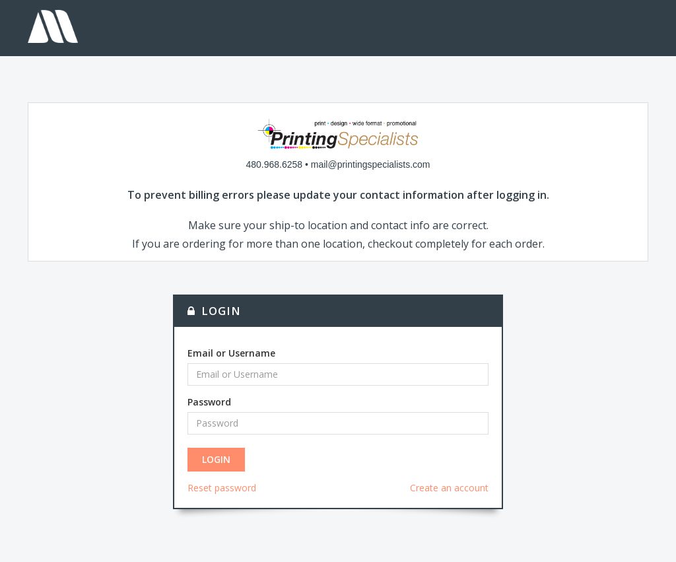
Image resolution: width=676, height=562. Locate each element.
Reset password (221, 487)
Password (209, 402)
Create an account (449, 487)
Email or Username (231, 353)
